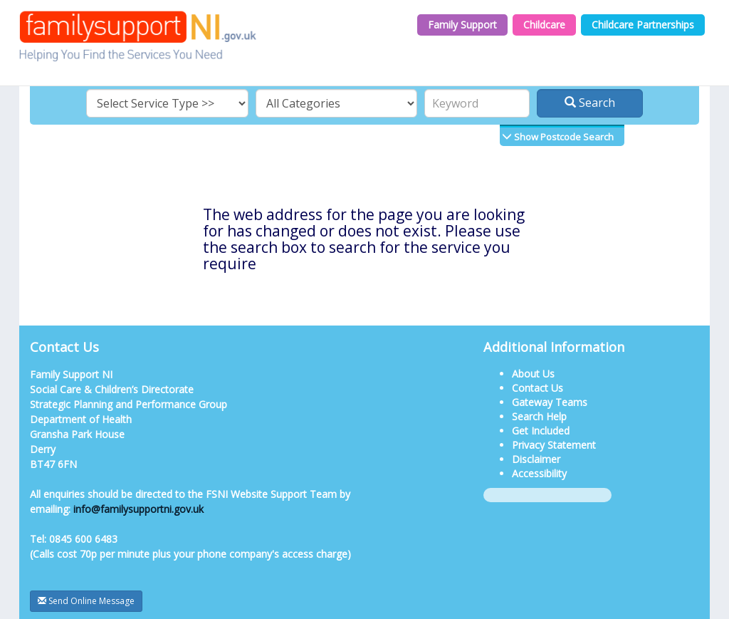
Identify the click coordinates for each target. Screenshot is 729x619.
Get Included (541, 430)
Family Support (462, 24)
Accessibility (539, 473)
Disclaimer (536, 459)
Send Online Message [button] (86, 601)
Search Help (539, 416)
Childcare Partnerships (643, 24)
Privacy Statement (554, 445)
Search (590, 102)
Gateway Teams (549, 402)
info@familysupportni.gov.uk (138, 509)
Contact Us (537, 388)
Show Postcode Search (563, 136)
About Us (533, 373)
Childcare (544, 24)
